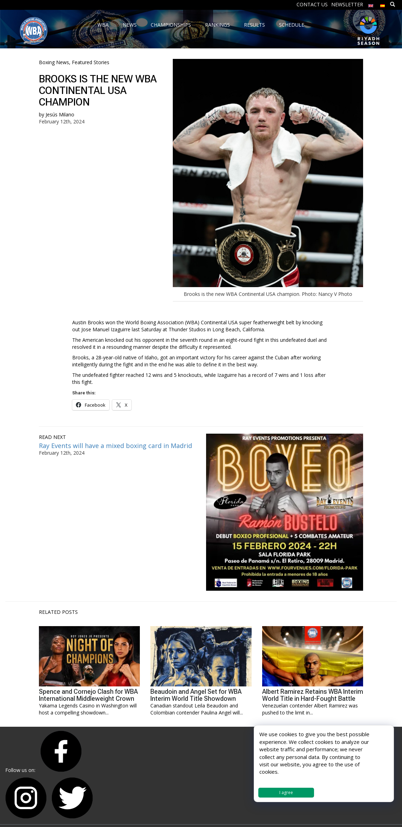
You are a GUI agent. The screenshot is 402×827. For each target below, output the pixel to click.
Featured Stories (90, 62)
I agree (286, 792)
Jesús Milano (60, 114)
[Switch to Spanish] (383, 4)
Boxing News (54, 62)
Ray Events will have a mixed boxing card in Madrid (115, 445)
